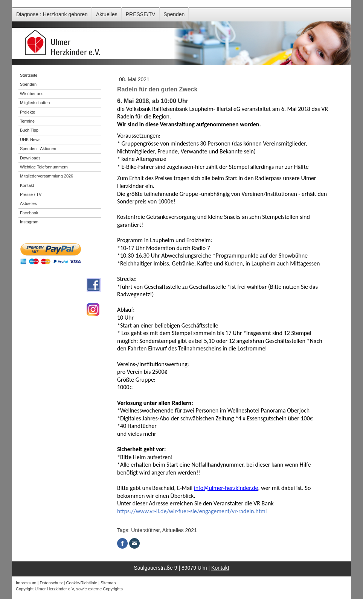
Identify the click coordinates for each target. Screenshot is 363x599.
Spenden (174, 14)
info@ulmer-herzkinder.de (226, 487)
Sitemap (108, 583)
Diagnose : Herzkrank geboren (52, 14)
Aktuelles (106, 14)
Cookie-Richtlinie (82, 583)
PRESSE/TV (141, 14)
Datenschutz (51, 583)
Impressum (26, 583)
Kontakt (220, 568)
